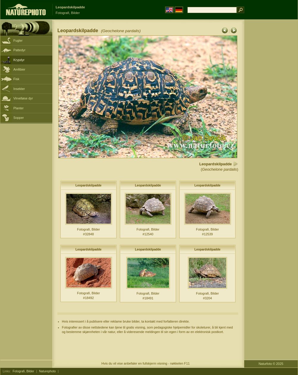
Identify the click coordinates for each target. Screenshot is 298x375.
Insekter (19, 89)
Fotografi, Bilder (23, 371)
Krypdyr (18, 60)
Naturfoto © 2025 (271, 363)
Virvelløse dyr (23, 98)
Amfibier (19, 69)
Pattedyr (19, 50)
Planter (18, 108)
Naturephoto (47, 371)
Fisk (16, 79)
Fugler (18, 40)
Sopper (18, 117)
